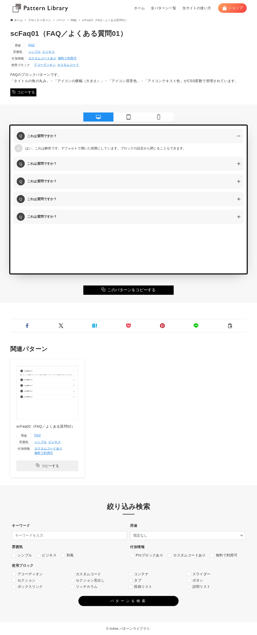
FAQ (31, 45)
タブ (134, 580)
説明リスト (198, 587)
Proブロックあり (146, 555)
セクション (23, 580)
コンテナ (138, 574)
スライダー (198, 574)
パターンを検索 (128, 601)
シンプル (34, 51)
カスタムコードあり (42, 58)
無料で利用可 (67, 58)
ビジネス (48, 51)
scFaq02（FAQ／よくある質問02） (45, 426)
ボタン (195, 580)
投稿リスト (140, 587)
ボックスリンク (27, 587)
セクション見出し (87, 580)
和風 (67, 555)
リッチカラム (84, 587)
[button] (27, 325)
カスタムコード (68, 64)
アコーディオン (45, 64)
